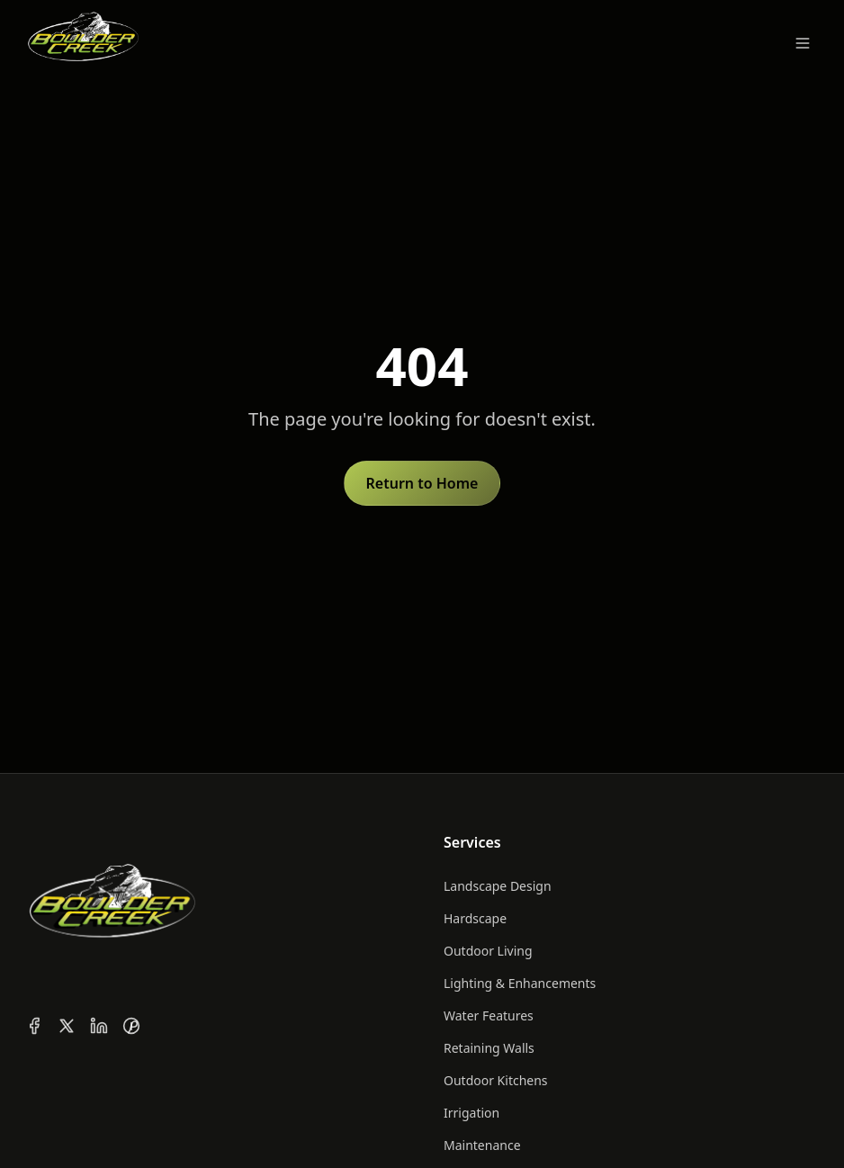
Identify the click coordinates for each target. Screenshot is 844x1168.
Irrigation (471, 1112)
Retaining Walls (489, 1047)
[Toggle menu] (802, 43)
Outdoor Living (488, 950)
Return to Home (422, 483)
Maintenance (482, 1145)
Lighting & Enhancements (520, 983)
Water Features (489, 1015)
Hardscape (475, 918)
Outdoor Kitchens (496, 1080)
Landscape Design (498, 885)
